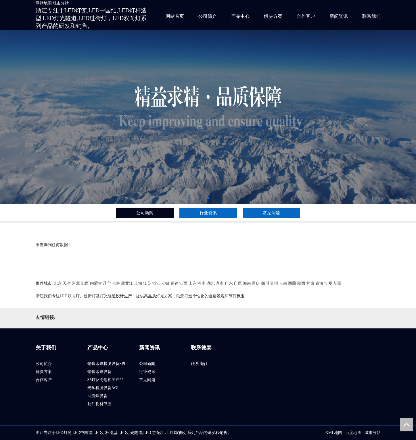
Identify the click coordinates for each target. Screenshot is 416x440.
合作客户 (306, 16)
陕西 (301, 283)
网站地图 (44, 3)
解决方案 (273, 16)
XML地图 (333, 433)
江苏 (147, 283)
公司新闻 (145, 213)
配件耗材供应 (99, 404)
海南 (247, 283)
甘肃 (310, 283)
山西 (85, 283)
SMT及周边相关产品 (105, 380)
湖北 (211, 283)
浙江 (156, 283)
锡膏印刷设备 (99, 372)
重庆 (256, 283)
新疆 (337, 283)
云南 (283, 283)
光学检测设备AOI (103, 388)
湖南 (220, 283)
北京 (58, 283)
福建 (174, 283)
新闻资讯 (338, 16)
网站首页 (175, 16)
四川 (265, 283)
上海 (138, 283)
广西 (238, 283)
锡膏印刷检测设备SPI (106, 363)
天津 (67, 283)
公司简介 (207, 16)
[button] (208, 198)
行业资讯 (208, 213)
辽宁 (107, 283)
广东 (229, 283)
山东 (193, 283)
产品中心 (240, 16)
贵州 (274, 283)
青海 (319, 283)
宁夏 (328, 283)
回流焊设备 (97, 396)
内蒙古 (96, 283)
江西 (183, 283)
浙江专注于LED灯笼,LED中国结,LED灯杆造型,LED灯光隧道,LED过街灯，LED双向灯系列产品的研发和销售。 (91, 18)
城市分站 (61, 3)
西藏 (292, 283)
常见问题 (271, 213)
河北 (76, 283)
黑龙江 (127, 283)
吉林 (116, 283)
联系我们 (371, 16)
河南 (202, 283)
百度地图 (353, 433)
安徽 (165, 283)
